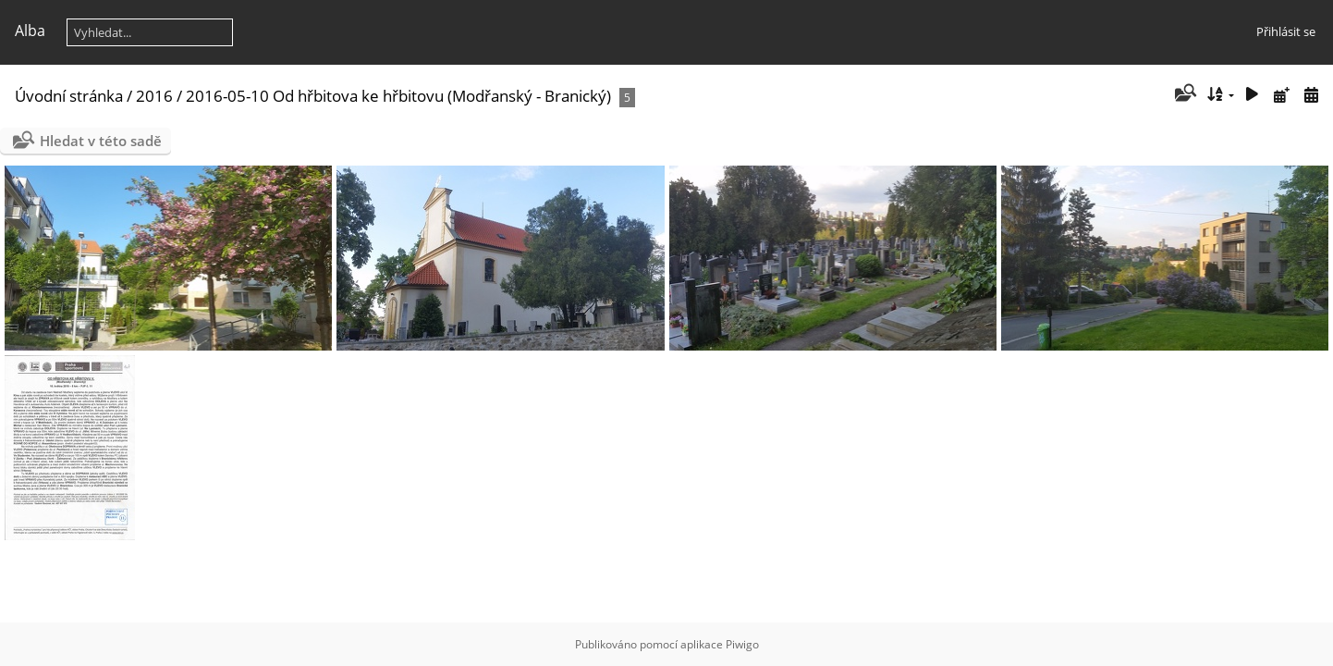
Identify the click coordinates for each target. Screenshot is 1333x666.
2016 (154, 95)
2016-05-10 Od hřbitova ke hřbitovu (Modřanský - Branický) (398, 95)
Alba (30, 30)
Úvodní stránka (69, 95)
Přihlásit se (1285, 31)
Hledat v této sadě (101, 140)
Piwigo (742, 644)
